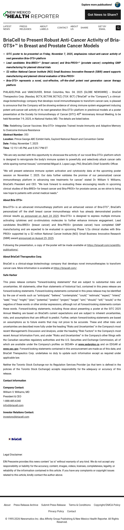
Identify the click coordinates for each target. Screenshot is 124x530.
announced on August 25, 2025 (36, 238)
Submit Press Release (53, 504)
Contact (62, 27)
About (7, 504)
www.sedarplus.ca (88, 344)
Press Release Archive (26, 504)
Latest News (7, 27)
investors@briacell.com (16, 416)
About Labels (44, 27)
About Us (74, 27)
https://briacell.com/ (65, 268)
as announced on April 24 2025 (40, 215)
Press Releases (25, 27)
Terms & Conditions (80, 504)
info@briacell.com (13, 405)
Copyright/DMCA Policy (107, 504)
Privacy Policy (56, 511)
